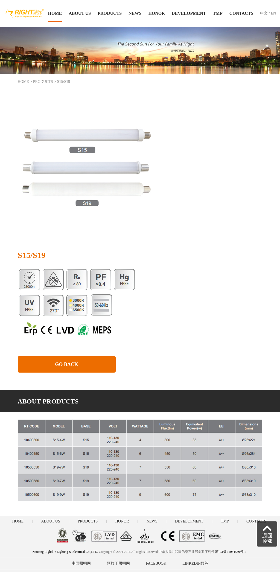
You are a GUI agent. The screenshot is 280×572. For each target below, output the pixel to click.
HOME (55, 13)
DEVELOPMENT (189, 13)
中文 (264, 13)
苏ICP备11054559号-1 (231, 552)
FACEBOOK (156, 563)
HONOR (156, 13)
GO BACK (66, 364)
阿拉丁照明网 (118, 563)
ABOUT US (80, 13)
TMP (218, 13)
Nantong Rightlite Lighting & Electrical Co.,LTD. (65, 552)
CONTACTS (241, 13)
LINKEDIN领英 (195, 563)
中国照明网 (81, 563)
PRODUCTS (110, 13)
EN (273, 13)
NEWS (135, 13)
